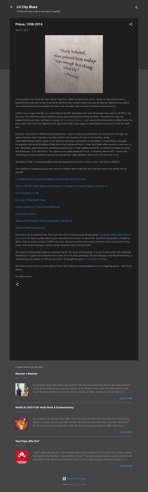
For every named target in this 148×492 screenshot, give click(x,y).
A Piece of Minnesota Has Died (30, 228)
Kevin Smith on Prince (25, 214)
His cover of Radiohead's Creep (30, 200)
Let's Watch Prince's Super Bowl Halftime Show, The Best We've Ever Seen (50, 179)
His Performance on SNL (27, 193)
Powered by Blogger (74, 478)
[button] (131, 24)
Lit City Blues (27, 7)
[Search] (136, 7)
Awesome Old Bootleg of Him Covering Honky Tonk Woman (43, 221)
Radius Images (80, 484)
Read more (126, 398)
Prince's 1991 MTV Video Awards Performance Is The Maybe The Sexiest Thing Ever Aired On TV (61, 186)
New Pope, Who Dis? (27, 441)
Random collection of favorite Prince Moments (37, 207)
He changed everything (96, 259)
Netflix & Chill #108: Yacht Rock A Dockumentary (44, 407)
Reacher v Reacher (26, 373)
